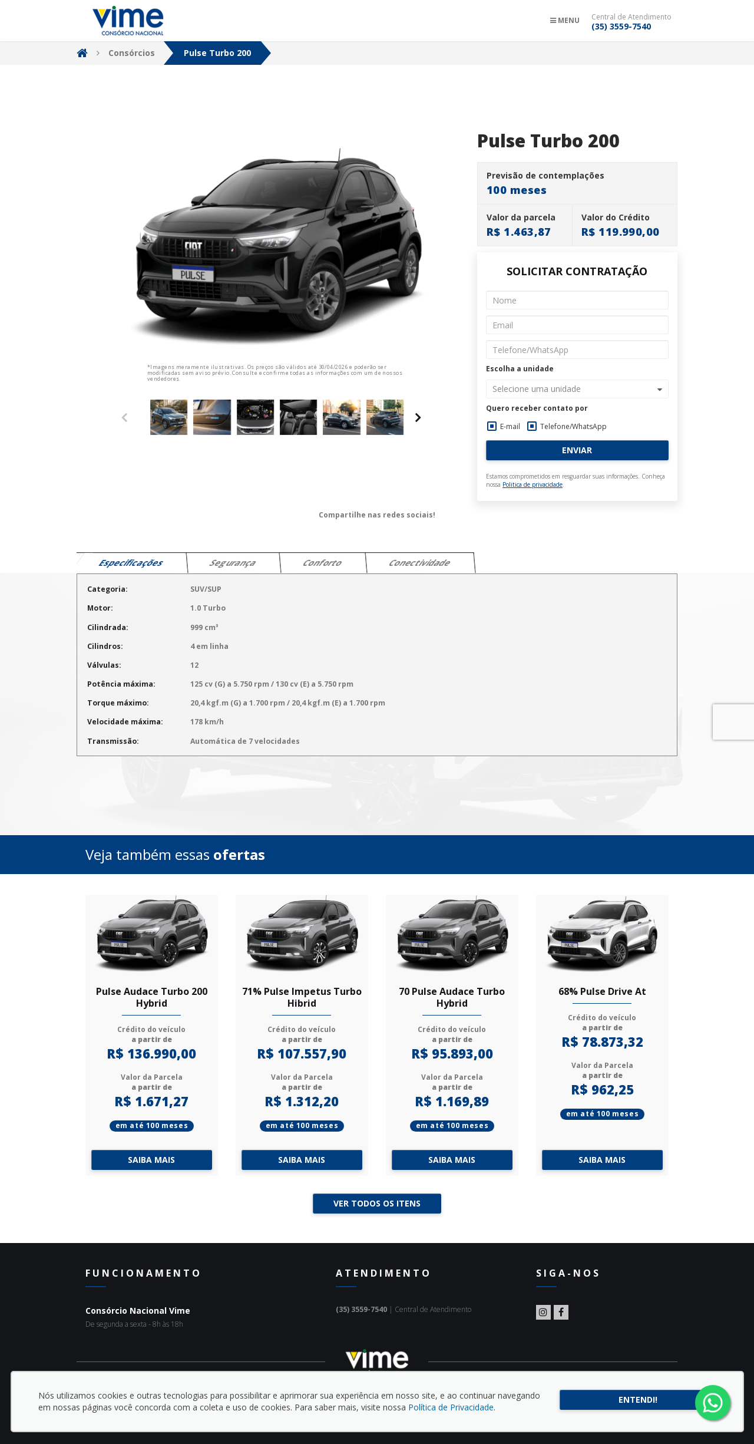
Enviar (577, 450)
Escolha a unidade (520, 369)
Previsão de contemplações (545, 176)
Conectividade (420, 562)
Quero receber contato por (537, 408)
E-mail (510, 427)
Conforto (323, 562)
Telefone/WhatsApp (573, 427)
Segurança (233, 562)
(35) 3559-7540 (621, 26)
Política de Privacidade (451, 1407)
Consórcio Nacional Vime (128, 20)
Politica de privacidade (532, 484)
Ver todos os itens (377, 1203)
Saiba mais (151, 1159)
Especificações (131, 562)
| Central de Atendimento (403, 1309)
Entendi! (638, 1399)
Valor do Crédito (615, 217)
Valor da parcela (521, 217)
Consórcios (131, 52)
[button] (577, 389)
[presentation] (418, 417)
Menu (565, 20)
